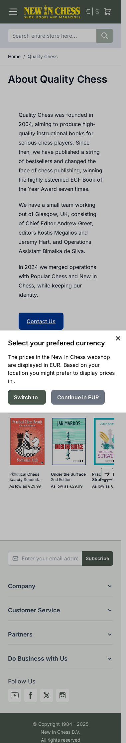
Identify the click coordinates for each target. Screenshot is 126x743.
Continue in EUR (78, 397)
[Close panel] (118, 338)
